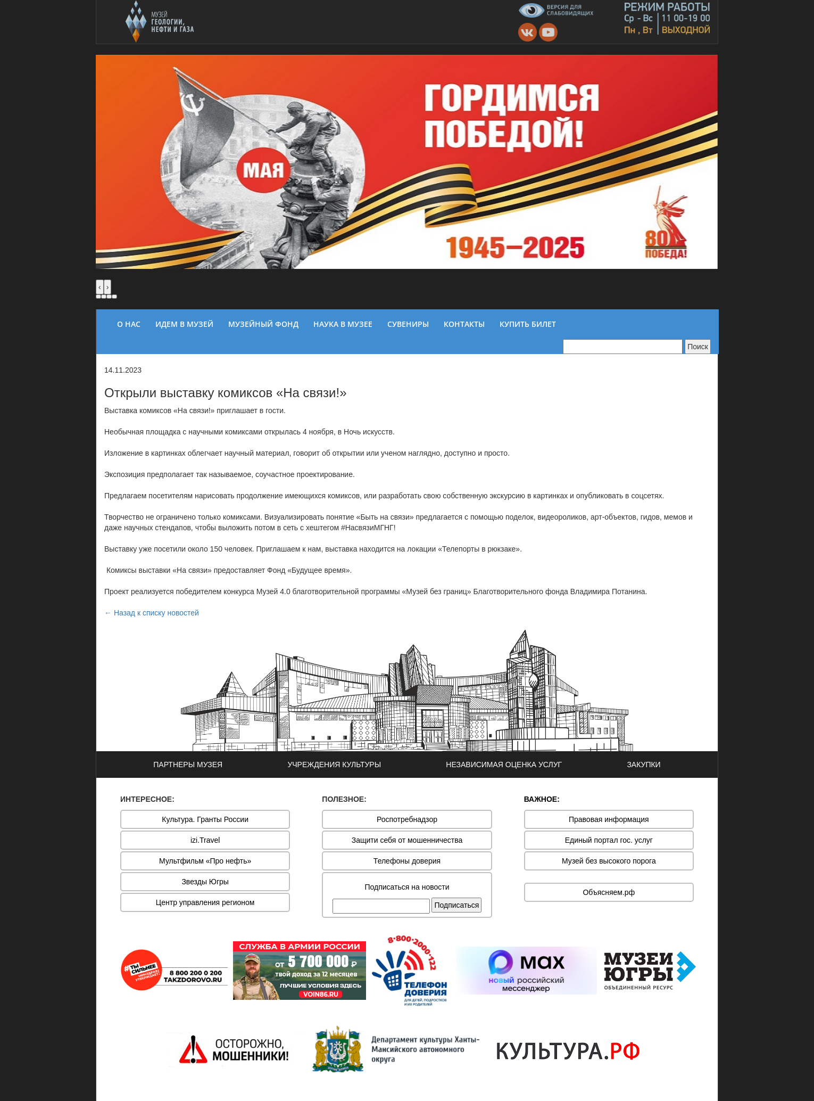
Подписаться (456, 905)
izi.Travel (205, 840)
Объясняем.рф (609, 892)
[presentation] (100, 287)
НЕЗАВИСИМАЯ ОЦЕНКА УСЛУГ (504, 764)
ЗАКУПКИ (643, 764)
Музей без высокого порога (609, 861)
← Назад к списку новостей (151, 613)
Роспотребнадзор (407, 819)
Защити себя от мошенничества (407, 840)
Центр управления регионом (205, 902)
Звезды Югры (205, 881)
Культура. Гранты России (205, 819)
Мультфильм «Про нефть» (205, 861)
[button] (98, 296)
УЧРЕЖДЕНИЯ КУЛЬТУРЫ (334, 764)
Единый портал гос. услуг (609, 840)
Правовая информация (609, 819)
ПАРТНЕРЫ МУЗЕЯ (187, 764)
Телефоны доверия (407, 861)
